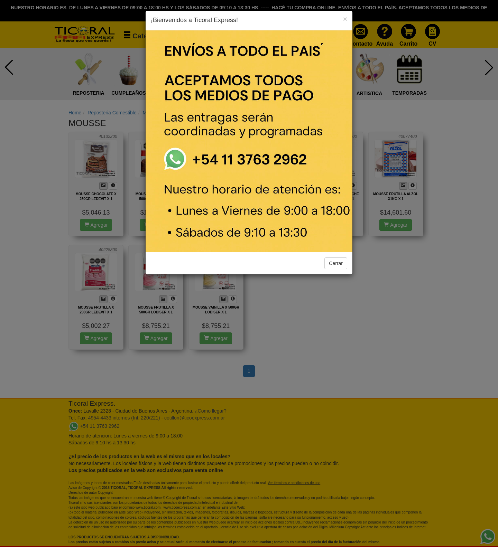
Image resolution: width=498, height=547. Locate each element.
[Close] (345, 18)
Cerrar (336, 263)
